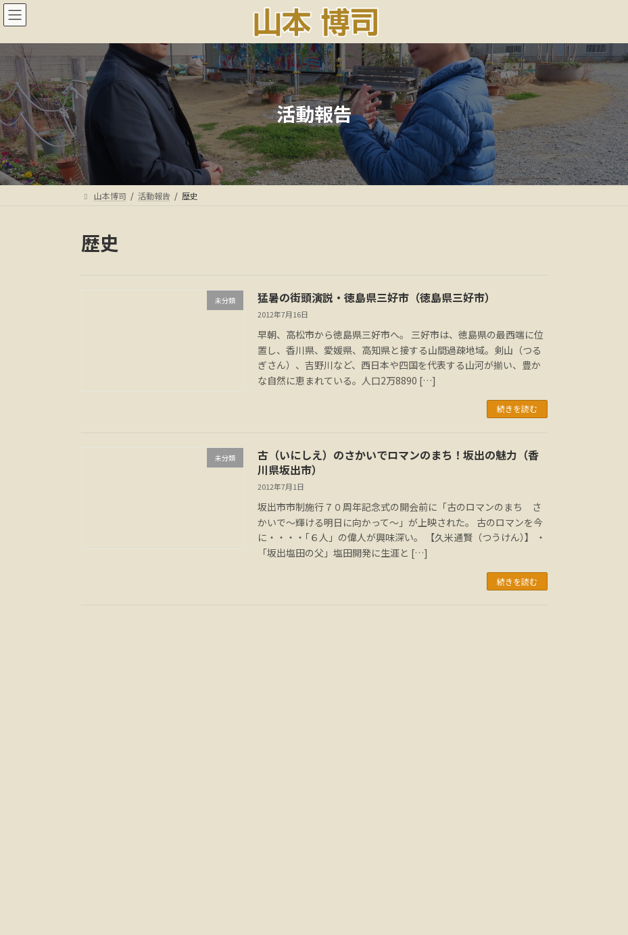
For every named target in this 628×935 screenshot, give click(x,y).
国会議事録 (301, 873)
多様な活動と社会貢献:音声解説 (314, 881)
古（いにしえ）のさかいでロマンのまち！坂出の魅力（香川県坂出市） (398, 462)
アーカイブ (104, 700)
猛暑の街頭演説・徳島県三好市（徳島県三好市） (377, 297)
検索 (468, 639)
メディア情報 (373, 873)
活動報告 (238, 873)
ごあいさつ (174, 873)
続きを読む (517, 408)
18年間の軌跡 (449, 873)
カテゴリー (104, 791)
